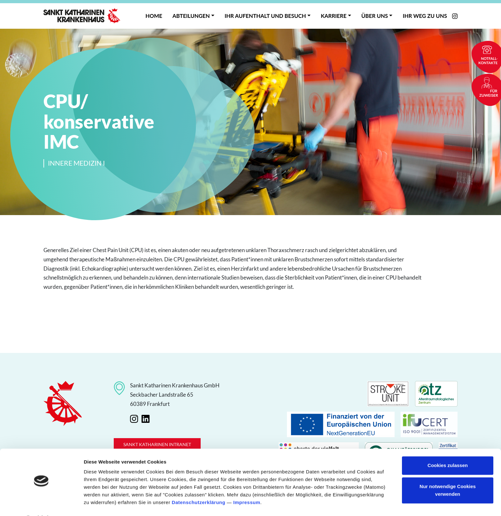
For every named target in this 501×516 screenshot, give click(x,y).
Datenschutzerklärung (199, 486)
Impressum (246, 486)
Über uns (374, 15)
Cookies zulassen (448, 449)
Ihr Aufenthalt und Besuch (265, 15)
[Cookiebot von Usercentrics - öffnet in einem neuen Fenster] (41, 503)
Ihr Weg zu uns (425, 15)
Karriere (334, 15)
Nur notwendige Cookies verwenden (448, 473)
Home (153, 15)
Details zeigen (100, 503)
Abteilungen (191, 15)
